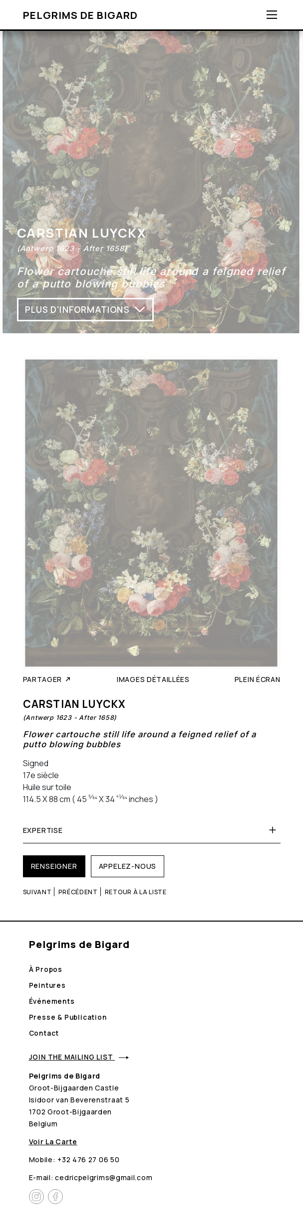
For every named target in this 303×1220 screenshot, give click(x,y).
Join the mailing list (79, 1057)
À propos (45, 969)
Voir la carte (53, 1141)
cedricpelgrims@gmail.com (103, 1177)
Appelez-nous (128, 866)
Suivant (37, 892)
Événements (52, 1001)
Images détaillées (153, 679)
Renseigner (54, 866)
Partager (47, 679)
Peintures (47, 985)
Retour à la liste (136, 892)
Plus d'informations (85, 309)
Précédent (77, 892)
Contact (44, 1033)
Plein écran (258, 679)
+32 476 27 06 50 (88, 1159)
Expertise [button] (152, 830)
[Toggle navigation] (272, 14)
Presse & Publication (68, 1017)
